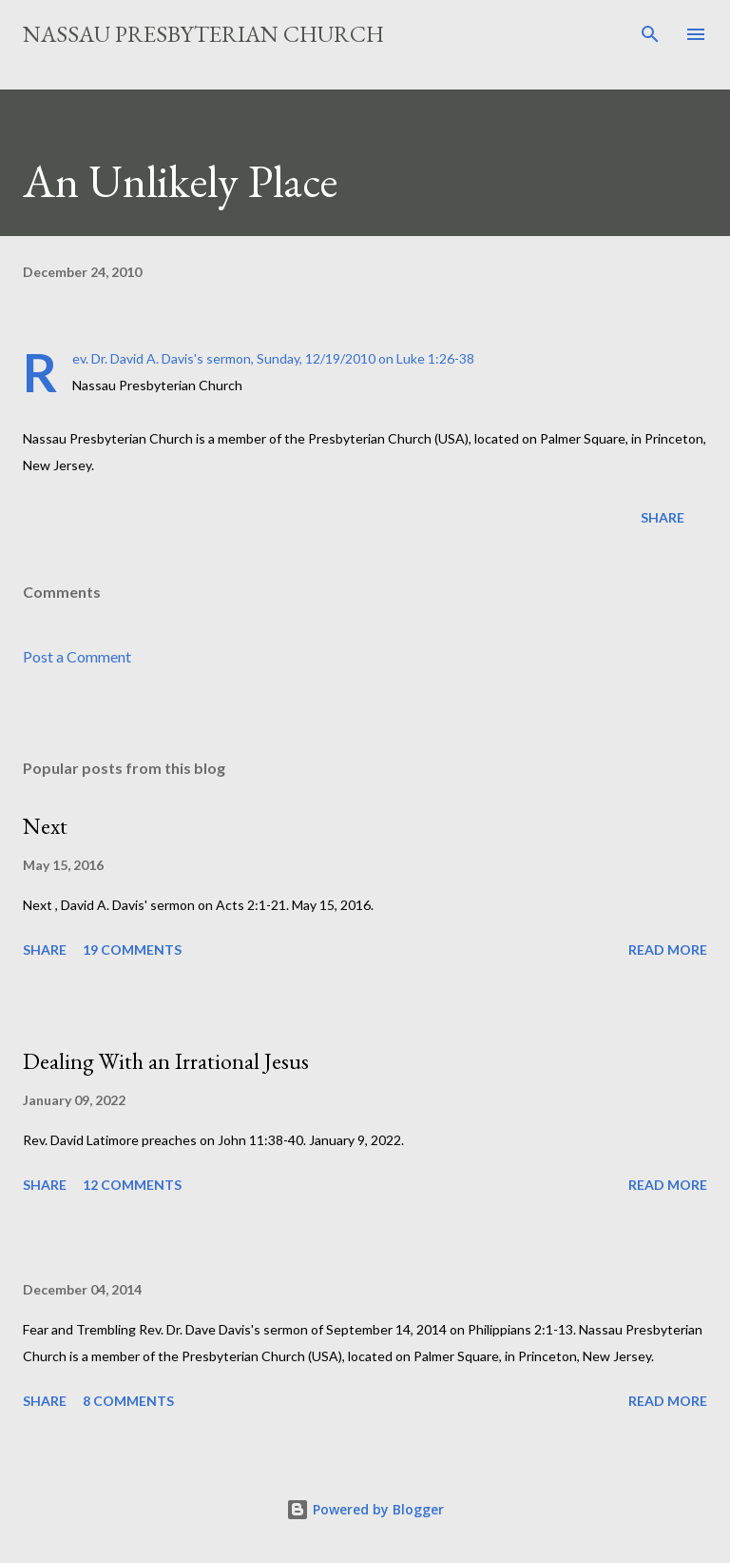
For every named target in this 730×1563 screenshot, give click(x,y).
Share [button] (662, 517)
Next (45, 826)
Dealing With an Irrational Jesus (166, 1061)
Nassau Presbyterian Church (203, 34)
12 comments (132, 1185)
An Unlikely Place (180, 180)
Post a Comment (77, 656)
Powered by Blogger (365, 1509)
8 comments (128, 1401)
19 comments (132, 949)
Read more (667, 949)
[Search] (650, 34)
